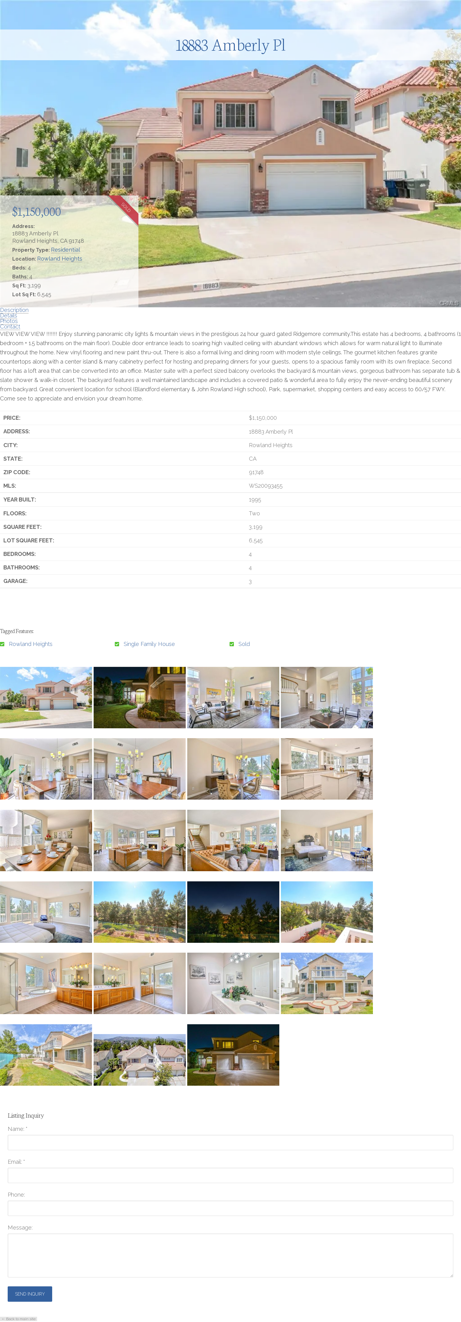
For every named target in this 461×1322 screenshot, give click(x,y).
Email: (16, 1162)
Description (14, 310)
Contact (10, 326)
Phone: (16, 1195)
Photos (9, 321)
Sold (244, 644)
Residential (65, 249)
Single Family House (149, 644)
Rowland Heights (59, 258)
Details (8, 315)
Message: (20, 1227)
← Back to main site (19, 1319)
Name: (18, 1129)
